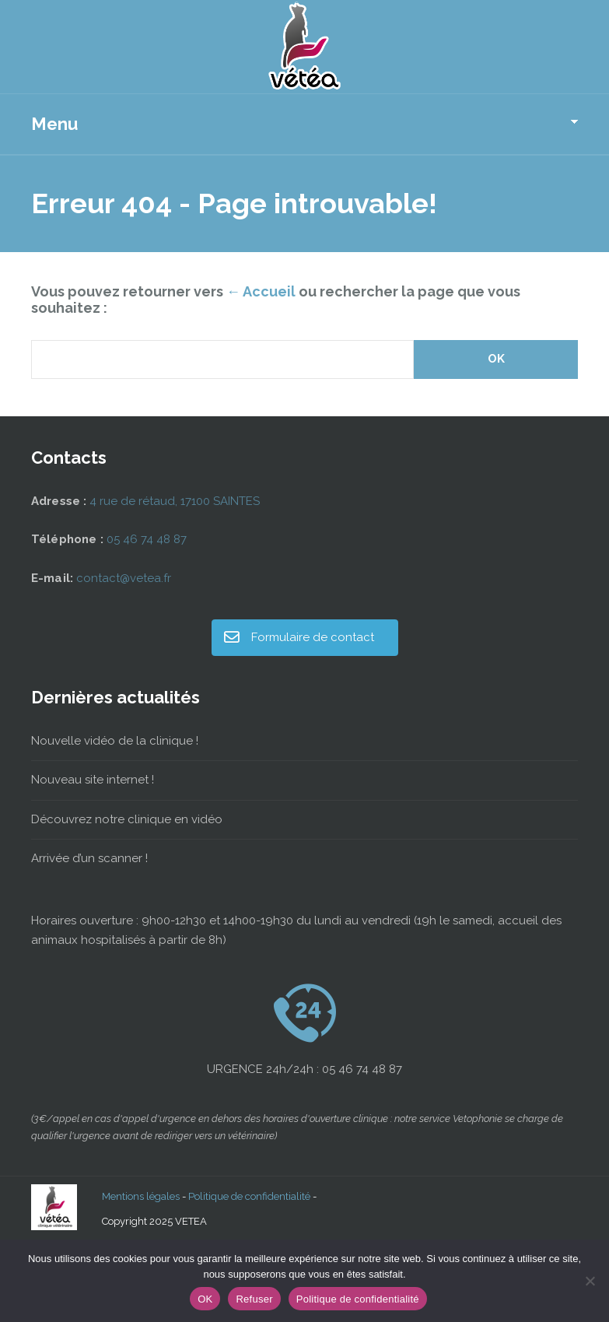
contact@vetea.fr (123, 578)
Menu (54, 124)
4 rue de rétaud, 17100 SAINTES (174, 501)
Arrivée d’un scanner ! (89, 858)
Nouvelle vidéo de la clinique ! (114, 741)
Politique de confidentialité (249, 1196)
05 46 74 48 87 (147, 539)
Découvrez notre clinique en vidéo (126, 819)
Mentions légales (141, 1196)
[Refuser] (589, 1281)
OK (205, 1299)
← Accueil (261, 291)
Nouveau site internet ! (92, 780)
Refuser (254, 1299)
